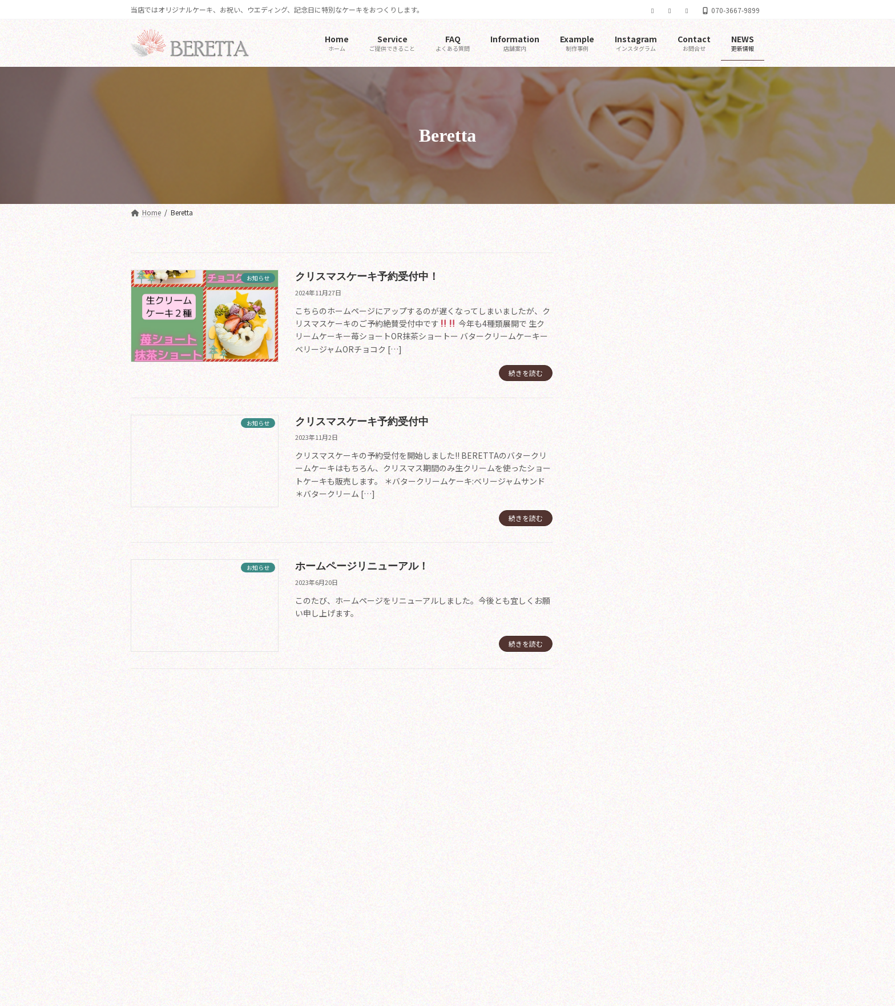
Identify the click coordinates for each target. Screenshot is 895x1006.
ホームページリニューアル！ (362, 566)
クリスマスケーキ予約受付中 (362, 421)
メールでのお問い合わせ (175, 855)
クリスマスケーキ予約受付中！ (367, 276)
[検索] (735, 262)
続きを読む (526, 373)
